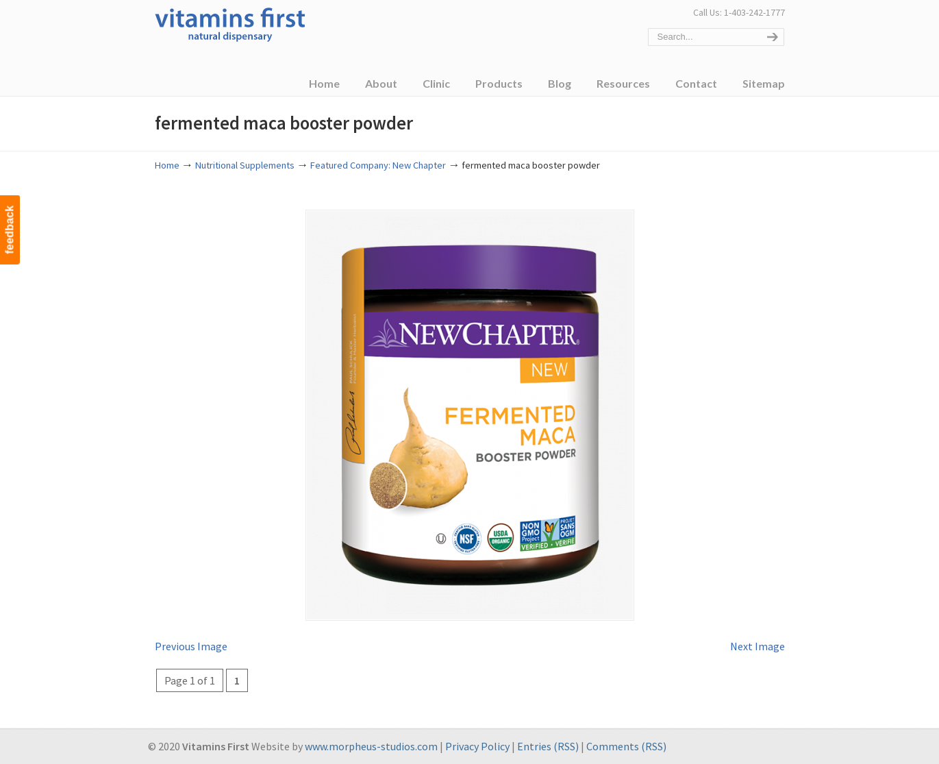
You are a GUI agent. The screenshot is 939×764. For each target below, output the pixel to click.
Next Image (757, 646)
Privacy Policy (477, 746)
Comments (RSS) (626, 746)
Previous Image (191, 646)
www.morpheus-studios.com (371, 746)
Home (167, 165)
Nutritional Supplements (245, 165)
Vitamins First (230, 23)
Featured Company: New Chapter (378, 165)
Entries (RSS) (548, 746)
